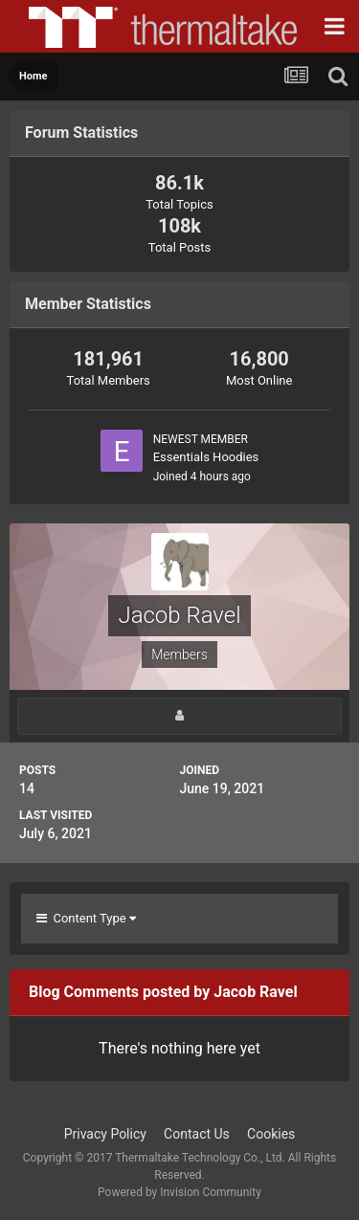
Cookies (271, 1134)
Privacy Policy (105, 1134)
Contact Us (197, 1134)
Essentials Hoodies (206, 457)
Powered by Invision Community (179, 1192)
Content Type (86, 918)
